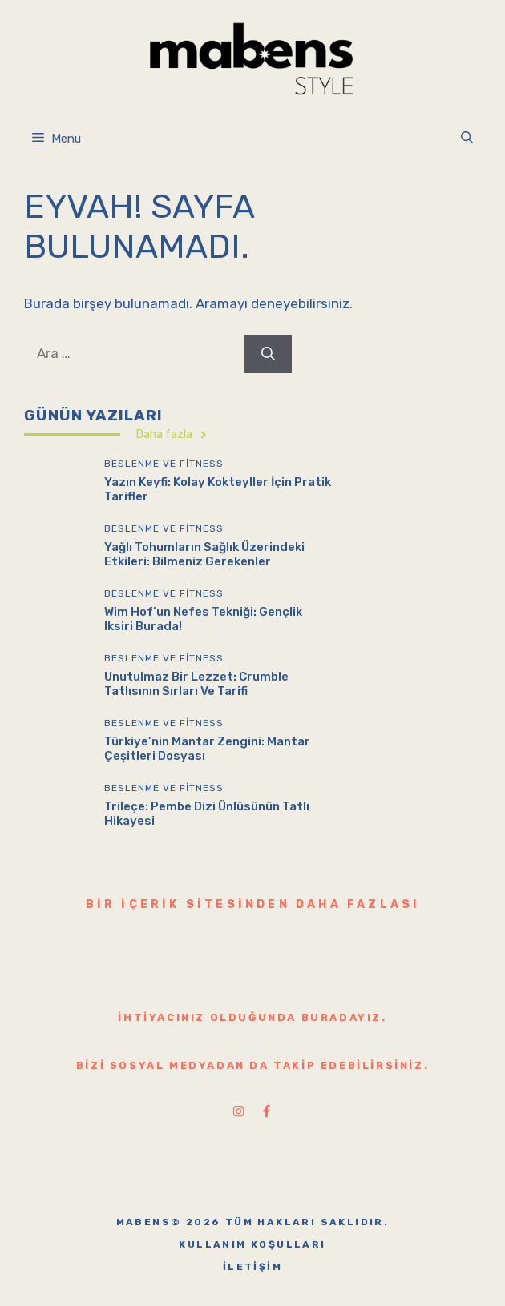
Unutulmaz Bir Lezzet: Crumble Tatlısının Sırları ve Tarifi (196, 683)
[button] (467, 139)
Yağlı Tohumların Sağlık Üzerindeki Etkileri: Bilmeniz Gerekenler (204, 554)
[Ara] (268, 354)
